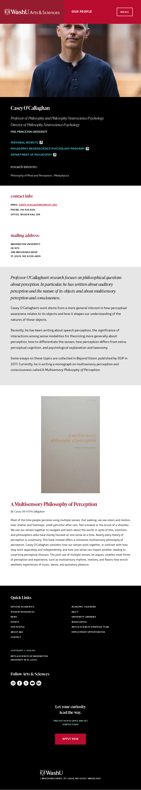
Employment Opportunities (88, 632)
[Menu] (124, 12)
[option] (71, 481)
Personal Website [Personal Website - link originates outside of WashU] (27, 143)
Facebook (19, 683)
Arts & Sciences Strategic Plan (90, 627)
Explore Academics (22, 607)
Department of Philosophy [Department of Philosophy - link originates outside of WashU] (33, 155)
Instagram (13, 683)
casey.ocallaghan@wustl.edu (38, 205)
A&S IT (75, 612)
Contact (16, 637)
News (14, 617)
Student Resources (23, 612)
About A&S (17, 632)
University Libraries (84, 617)
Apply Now (70, 739)
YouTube (32, 683)
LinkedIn (38, 683)
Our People (82, 11)
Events (15, 622)
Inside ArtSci (79, 622)
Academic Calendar (84, 607)
